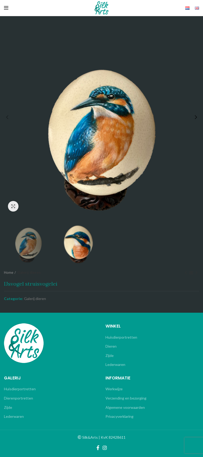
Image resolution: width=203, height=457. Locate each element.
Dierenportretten (18, 398)
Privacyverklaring (119, 416)
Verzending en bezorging (125, 398)
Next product (196, 273)
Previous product (185, 273)
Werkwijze (114, 389)
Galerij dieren (29, 272)
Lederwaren (115, 364)
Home (8, 272)
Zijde (109, 355)
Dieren (111, 346)
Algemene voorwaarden (125, 407)
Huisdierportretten (121, 337)
